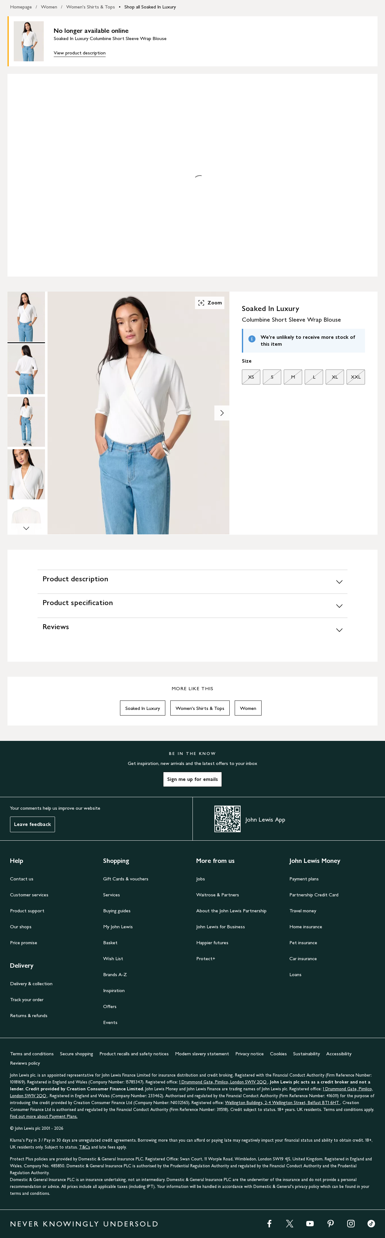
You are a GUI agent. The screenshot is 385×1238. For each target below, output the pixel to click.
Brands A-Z (115, 974)
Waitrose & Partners (217, 895)
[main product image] (34, 41)
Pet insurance (303, 942)
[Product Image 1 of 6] (26, 317)
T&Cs (84, 1147)
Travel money (302, 911)
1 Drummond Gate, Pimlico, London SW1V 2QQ (223, 1082)
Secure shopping (76, 1054)
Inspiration (114, 990)
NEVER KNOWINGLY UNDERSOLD (84, 1223)
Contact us (21, 879)
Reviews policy (25, 1063)
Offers (110, 1006)
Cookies (278, 1054)
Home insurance (305, 927)
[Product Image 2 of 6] (26, 369)
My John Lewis (118, 927)
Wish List (113, 958)
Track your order (26, 999)
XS (248, 378)
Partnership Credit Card (313, 895)
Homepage (21, 7)
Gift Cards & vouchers (125, 879)
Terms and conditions (32, 1054)
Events (110, 1022)
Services (111, 895)
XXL (354, 378)
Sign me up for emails (192, 779)
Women (49, 7)
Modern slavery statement (202, 1054)
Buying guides (117, 911)
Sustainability (306, 1054)
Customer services (29, 895)
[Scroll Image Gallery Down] (26, 529)
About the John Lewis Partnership (231, 911)
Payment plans (304, 879)
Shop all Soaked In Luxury (150, 7)
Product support (27, 911)
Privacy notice (249, 1054)
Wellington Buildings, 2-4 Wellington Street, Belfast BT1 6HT (282, 1102)
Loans (295, 974)
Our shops (21, 927)
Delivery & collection (31, 983)
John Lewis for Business (220, 927)
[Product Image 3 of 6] (26, 422)
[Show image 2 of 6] (221, 412)
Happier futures (212, 942)
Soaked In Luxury (142, 708)
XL (332, 378)
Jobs (200, 879)
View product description (80, 53)
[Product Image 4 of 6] (26, 474)
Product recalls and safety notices (134, 1054)
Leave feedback (32, 824)
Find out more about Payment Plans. (44, 1116)
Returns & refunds (29, 1015)
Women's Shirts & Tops (90, 7)
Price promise (23, 942)
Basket (110, 942)
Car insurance (303, 958)
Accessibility (339, 1054)
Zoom (210, 303)
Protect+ (205, 958)
